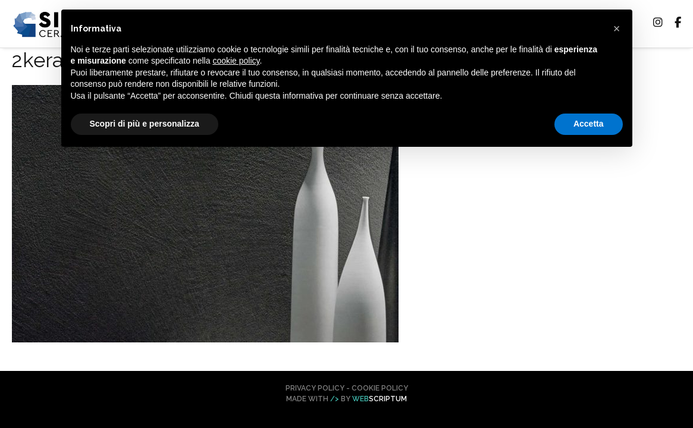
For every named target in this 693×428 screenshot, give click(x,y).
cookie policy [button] (235, 60)
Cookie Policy (380, 388)
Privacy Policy (315, 388)
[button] (616, 28)
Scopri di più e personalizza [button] (144, 123)
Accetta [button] (588, 123)
